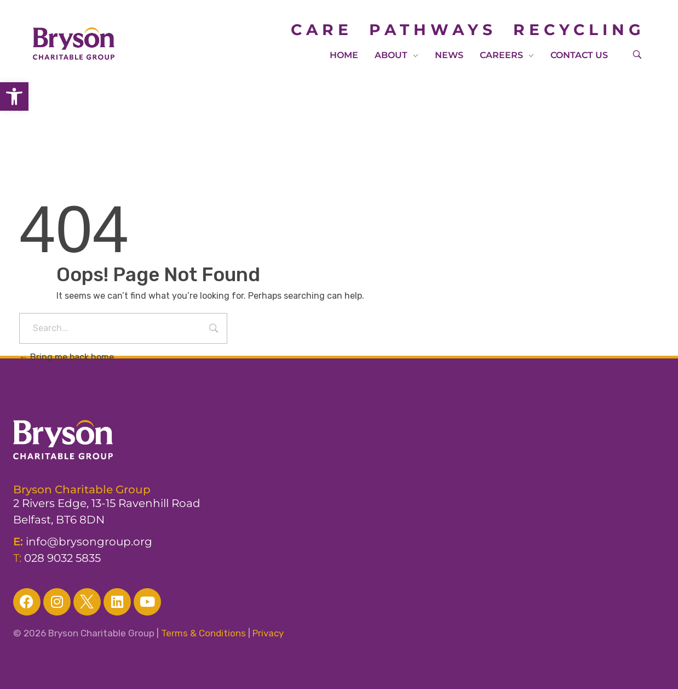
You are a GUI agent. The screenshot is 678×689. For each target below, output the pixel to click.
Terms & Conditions (203, 633)
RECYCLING (579, 29)
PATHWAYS (433, 29)
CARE (330, 29)
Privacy (268, 633)
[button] (14, 96)
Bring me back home (66, 357)
